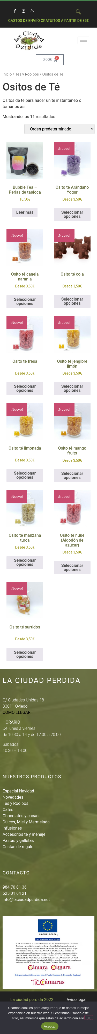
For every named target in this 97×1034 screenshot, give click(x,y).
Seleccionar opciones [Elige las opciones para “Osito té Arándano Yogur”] (72, 214)
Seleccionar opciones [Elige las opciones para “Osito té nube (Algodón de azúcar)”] (72, 567)
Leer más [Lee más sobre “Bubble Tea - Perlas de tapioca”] (24, 212)
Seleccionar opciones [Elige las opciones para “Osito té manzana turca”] (25, 562)
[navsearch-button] (76, 12)
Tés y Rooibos (27, 74)
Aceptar (50, 1026)
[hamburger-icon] (83, 40)
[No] (88, 1017)
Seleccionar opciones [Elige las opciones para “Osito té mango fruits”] (72, 475)
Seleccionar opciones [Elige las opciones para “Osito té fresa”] (25, 388)
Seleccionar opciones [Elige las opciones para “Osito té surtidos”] (25, 654)
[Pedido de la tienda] (59, 129)
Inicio (7, 74)
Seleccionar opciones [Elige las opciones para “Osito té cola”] (72, 301)
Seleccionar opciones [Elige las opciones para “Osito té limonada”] (25, 475)
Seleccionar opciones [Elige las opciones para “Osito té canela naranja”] (25, 301)
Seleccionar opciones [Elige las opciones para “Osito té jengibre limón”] (72, 388)
